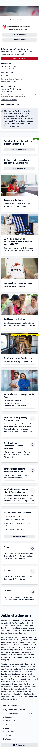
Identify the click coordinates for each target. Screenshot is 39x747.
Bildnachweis (21, 745)
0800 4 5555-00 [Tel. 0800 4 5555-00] (10, 66)
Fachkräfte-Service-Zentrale (16, 530)
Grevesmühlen (10, 721)
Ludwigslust (9, 732)
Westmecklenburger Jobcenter (17, 516)
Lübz (7, 728)
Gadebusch (9, 717)
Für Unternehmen (19, 35)
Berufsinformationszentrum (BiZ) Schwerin (18, 525)
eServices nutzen (19, 58)
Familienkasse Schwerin (15, 520)
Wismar (8, 739)
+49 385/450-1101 (11, 69)
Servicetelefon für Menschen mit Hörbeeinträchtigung (13, 80)
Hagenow (8, 724)
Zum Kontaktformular (9, 100)
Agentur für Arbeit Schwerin (13, 20)
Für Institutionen (19, 40)
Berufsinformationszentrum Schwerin (19, 713)
